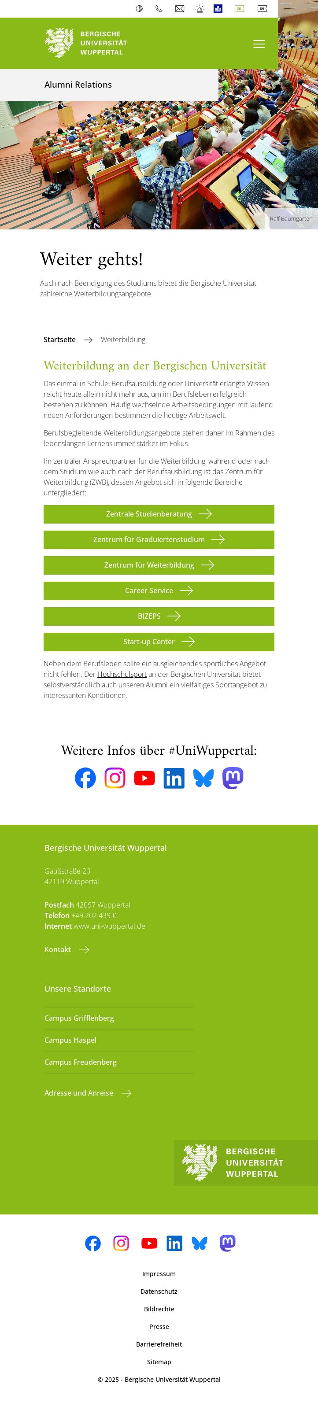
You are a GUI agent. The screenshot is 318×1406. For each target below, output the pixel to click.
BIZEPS (149, 616)
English (264, 9)
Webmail (180, 9)
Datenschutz (159, 1291)
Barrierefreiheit (159, 1344)
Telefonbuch (160, 9)
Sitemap (159, 1362)
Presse (159, 1326)
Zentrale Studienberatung (149, 514)
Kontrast (141, 9)
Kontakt (58, 949)
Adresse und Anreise (79, 1093)
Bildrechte (159, 1309)
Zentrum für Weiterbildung (149, 565)
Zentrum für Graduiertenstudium (149, 539)
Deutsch (241, 9)
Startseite (61, 339)
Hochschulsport (122, 674)
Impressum (159, 1273)
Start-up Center (149, 641)
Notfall (200, 9)
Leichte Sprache (220, 9)
